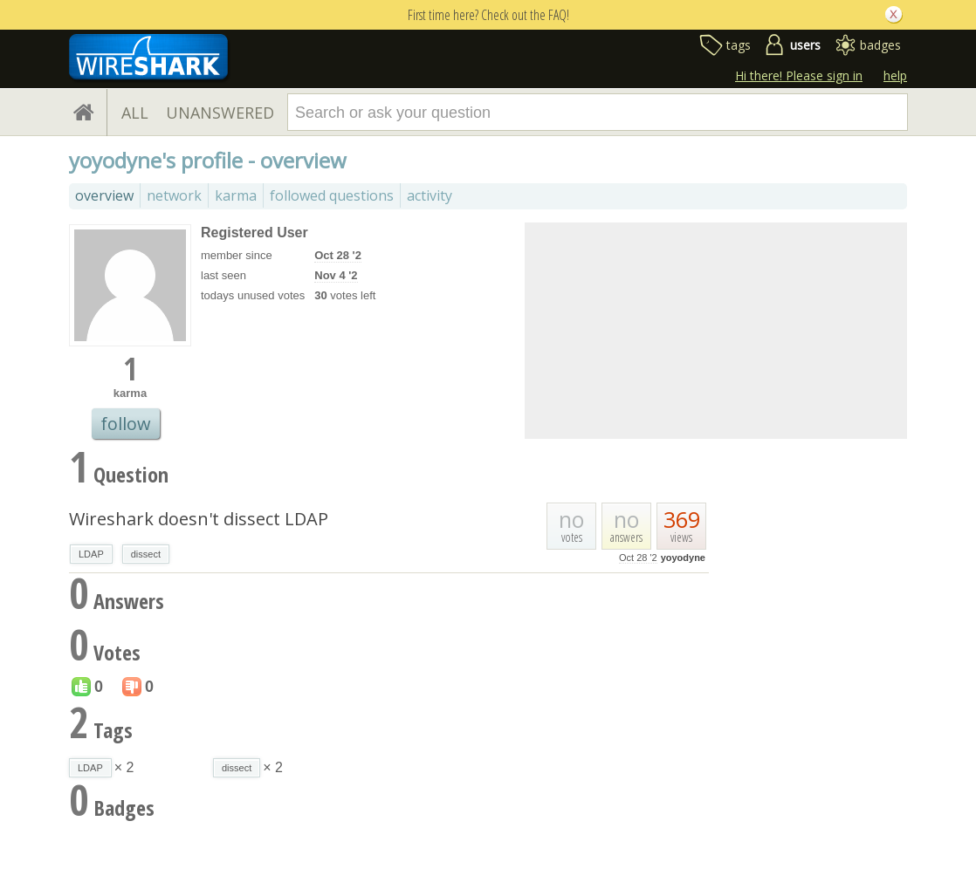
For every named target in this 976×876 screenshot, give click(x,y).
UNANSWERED (220, 112)
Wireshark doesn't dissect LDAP (198, 518)
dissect (146, 554)
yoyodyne (683, 557)
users (805, 45)
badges (880, 45)
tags (738, 45)
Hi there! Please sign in (799, 75)
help (895, 75)
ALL (134, 112)
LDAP (91, 554)
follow (125, 423)
